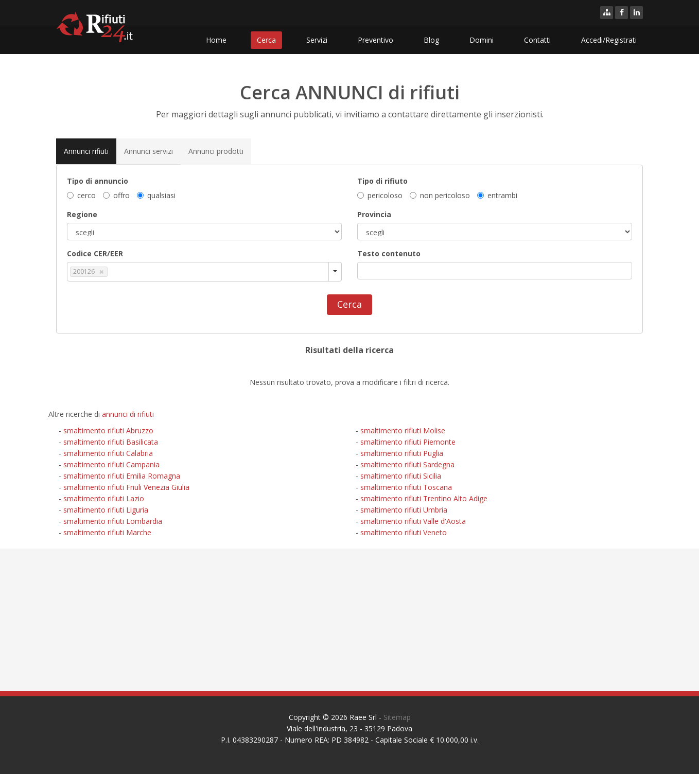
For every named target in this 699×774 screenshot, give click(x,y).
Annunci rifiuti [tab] (86, 150)
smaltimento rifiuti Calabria (108, 453)
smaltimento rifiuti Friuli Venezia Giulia (126, 487)
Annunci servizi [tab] (148, 150)
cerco (81, 195)
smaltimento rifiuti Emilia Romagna (121, 476)
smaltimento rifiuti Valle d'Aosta (413, 521)
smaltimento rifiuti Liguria (105, 510)
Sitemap (397, 717)
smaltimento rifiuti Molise (402, 430)
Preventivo (375, 40)
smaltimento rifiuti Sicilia (400, 476)
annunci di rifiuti (128, 414)
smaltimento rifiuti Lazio (103, 498)
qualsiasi (156, 195)
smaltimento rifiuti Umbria (403, 510)
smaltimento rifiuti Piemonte (408, 442)
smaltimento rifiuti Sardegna (407, 464)
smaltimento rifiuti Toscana (406, 487)
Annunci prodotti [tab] (215, 150)
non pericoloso (440, 195)
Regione (82, 214)
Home (216, 40)
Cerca (266, 40)
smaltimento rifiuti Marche (107, 532)
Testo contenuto (389, 253)
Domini (481, 40)
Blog (431, 40)
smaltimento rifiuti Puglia (401, 453)
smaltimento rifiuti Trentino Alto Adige (423, 498)
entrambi (497, 195)
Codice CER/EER (95, 253)
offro (116, 195)
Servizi (316, 40)
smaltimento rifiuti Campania (111, 464)
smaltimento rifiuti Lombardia (112, 521)
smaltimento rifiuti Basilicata (110, 442)
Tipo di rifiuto (382, 180)
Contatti (537, 40)
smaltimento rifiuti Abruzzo (108, 430)
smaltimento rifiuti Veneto (403, 532)
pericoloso (380, 195)
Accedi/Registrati (609, 40)
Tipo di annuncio (97, 180)
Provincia (374, 214)
